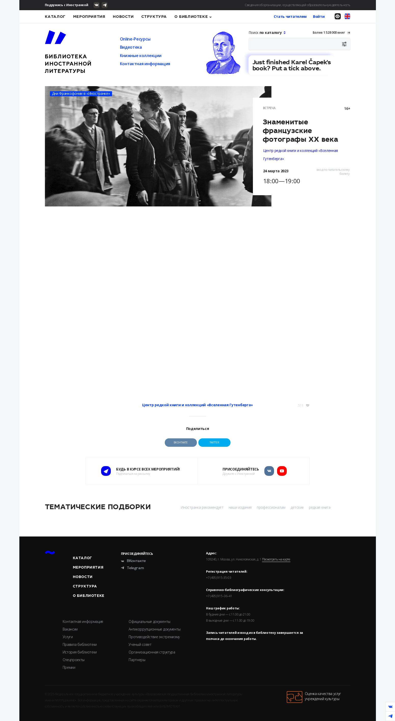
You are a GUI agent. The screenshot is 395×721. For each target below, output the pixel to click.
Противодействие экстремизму (154, 636)
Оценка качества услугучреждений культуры (314, 697)
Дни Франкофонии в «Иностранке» (81, 93)
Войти (319, 16)
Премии (69, 667)
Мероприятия (89, 16)
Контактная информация (145, 64)
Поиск (266, 32)
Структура (154, 16)
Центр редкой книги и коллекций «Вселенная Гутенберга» (197, 404)
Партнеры (137, 659)
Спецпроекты (74, 659)
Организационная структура (152, 652)
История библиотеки (80, 652)
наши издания (240, 507)
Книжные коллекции (140, 55)
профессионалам (271, 507)
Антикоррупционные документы (155, 629)
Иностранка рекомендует (202, 507)
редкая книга (319, 507)
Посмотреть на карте (276, 559)
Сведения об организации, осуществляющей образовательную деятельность (297, 5)
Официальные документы (149, 621)
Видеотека (131, 47)
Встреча (269, 108)
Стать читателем (290, 16)
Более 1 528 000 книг (329, 32)
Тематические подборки (98, 506)
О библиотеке (191, 16)
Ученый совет (140, 644)
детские (297, 507)
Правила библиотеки (80, 644)
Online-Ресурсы (135, 39)
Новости (123, 16)
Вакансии (70, 629)
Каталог (55, 16)
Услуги (68, 636)
